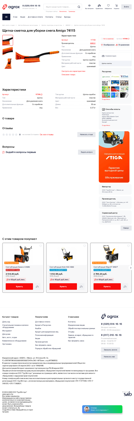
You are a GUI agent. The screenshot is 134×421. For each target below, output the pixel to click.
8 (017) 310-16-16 (111, 335)
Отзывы (71, 332)
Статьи (58, 17)
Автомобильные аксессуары (28, 25)
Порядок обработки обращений (48, 348)
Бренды (67, 17)
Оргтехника (6, 344)
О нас (15, 17)
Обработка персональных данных (81, 328)
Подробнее (106, 99)
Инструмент (7, 331)
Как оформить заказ (43, 345)
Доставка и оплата (35, 17)
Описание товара (68, 75)
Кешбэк (38, 328)
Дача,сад (6, 322)
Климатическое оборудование (14, 341)
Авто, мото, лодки (8, 25)
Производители (41, 342)
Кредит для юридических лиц (46, 332)
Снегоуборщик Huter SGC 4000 (62, 267)
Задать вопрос (87, 152)
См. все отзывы (46, 134)
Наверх (126, 228)
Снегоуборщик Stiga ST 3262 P (106, 267)
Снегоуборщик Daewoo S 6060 (18, 267)
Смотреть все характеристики (73, 71)
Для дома (6, 334)
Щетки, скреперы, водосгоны (52, 25)
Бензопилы (63, 11)
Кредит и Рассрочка (43, 325)
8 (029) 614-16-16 (111, 324)
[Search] (79, 7)
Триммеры (71, 11)
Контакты (49, 17)
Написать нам (109, 357)
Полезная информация (44, 335)
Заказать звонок (110, 350)
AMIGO (68, 25)
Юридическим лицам (76, 325)
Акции (22, 17)
